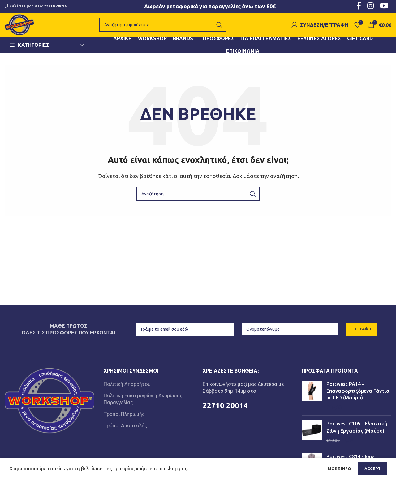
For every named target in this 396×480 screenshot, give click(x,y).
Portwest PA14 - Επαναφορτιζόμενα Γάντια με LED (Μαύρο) (358, 399)
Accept (372, 468)
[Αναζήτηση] (168, 29)
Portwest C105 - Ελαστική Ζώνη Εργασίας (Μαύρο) (356, 435)
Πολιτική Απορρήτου (127, 392)
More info (340, 468)
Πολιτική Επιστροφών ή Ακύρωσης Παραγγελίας (143, 407)
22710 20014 (55, 6)
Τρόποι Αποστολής (125, 434)
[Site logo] (25, 28)
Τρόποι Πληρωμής (124, 422)
